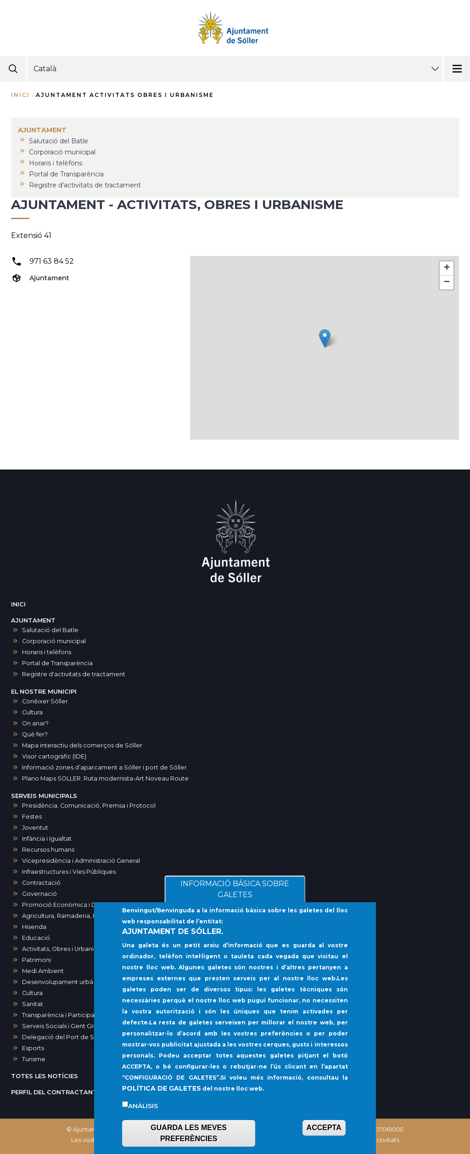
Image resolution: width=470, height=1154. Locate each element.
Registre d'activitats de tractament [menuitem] (85, 185)
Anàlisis (143, 1105)
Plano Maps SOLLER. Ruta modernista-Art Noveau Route (105, 778)
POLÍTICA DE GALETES (161, 1088)
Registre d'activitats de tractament (73, 674)
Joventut (35, 827)
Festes (32, 816)
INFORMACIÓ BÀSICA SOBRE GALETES (234, 889)
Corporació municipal (54, 641)
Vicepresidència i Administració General (81, 860)
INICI (18, 604)
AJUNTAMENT (33, 620)
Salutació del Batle (50, 630)
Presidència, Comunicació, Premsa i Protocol (89, 805)
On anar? (35, 723)
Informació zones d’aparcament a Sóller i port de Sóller (104, 767)
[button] (324, 338)
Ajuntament (49, 278)
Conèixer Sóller (45, 701)
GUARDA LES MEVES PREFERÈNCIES (189, 1133)
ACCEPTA (324, 1127)
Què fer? (35, 734)
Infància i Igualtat (47, 838)
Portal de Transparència (57, 663)
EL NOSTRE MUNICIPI (44, 691)
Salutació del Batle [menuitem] (58, 141)
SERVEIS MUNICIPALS (44, 795)
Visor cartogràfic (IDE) (54, 756)
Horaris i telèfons (46, 652)
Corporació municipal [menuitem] (62, 152)
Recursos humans (48, 849)
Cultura (32, 712)
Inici (20, 94)
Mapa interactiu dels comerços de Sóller (82, 745)
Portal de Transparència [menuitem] (66, 174)
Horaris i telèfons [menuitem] (55, 163)
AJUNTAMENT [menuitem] (42, 130)
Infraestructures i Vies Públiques (69, 871)
